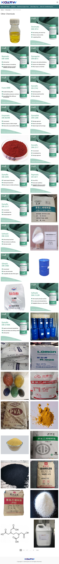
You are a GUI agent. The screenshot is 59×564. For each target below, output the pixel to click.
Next (37, 550)
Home (2, 10)
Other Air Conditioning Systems (47, 6)
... (30, 550)
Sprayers (13, 6)
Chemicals (7, 10)
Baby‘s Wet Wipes (5, 6)
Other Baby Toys (34, 6)
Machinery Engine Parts (23, 6)
